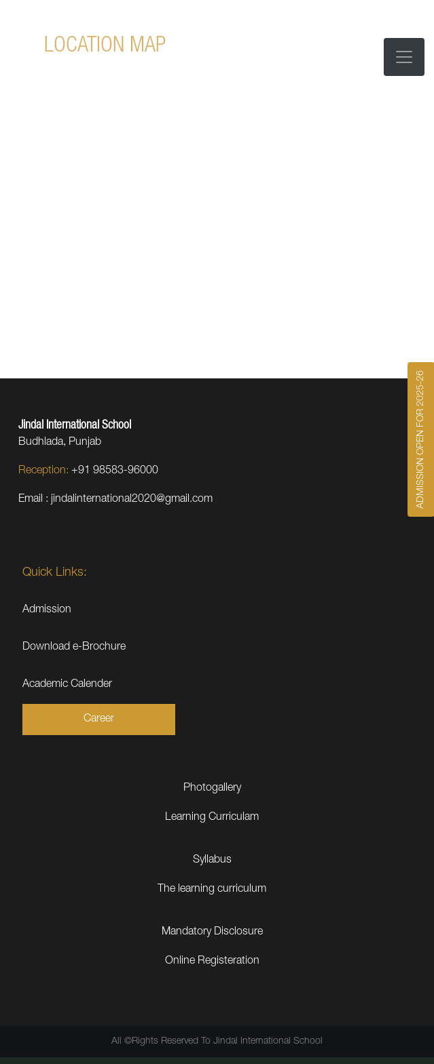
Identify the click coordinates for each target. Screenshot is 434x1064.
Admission (46, 610)
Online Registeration (212, 961)
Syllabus (212, 860)
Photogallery (212, 788)
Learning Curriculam (212, 817)
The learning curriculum (212, 889)
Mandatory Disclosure (212, 932)
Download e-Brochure (74, 647)
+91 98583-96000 (114, 471)
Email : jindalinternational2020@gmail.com (115, 499)
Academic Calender (67, 684)
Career (99, 719)
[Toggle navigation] (404, 57)
